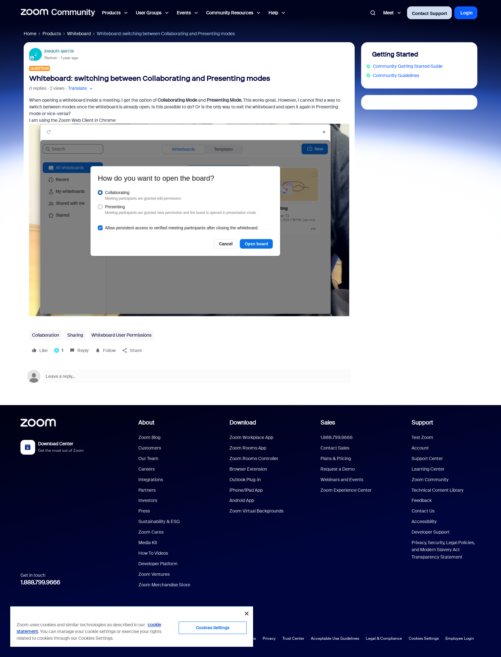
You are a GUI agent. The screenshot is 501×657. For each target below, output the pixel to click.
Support (422, 422)
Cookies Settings (424, 638)
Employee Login (459, 638)
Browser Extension (248, 469)
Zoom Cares (151, 532)
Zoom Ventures (154, 574)
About (146, 422)
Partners (147, 490)
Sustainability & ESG (159, 521)
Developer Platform (158, 564)
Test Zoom (422, 437)
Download (242, 422)
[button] (81, 88)
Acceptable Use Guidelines (335, 638)
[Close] (247, 613)
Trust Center (293, 638)
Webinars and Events (341, 479)
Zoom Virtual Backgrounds (256, 511)
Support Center (427, 458)
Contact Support (429, 13)
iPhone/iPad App (246, 490)
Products (51, 33)
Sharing (75, 335)
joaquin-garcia (59, 51)
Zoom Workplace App (251, 437)
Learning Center (428, 469)
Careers (146, 469)
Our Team (148, 458)
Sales (327, 422)
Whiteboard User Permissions (121, 335)
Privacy (269, 638)
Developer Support (431, 532)
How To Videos (153, 553)
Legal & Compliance (384, 638)
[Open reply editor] (189, 376)
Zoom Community (430, 479)
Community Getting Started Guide (408, 66)
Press (144, 511)
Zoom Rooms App (247, 448)
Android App (241, 500)
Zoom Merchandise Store (164, 585)
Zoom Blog (149, 437)
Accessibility (424, 521)
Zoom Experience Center (346, 490)
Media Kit (147, 542)
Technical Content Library (438, 490)
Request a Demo (337, 469)
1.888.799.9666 (40, 582)
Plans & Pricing (335, 458)
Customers (149, 448)
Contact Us (423, 511)
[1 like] (58, 350)
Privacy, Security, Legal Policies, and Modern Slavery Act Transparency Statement (443, 550)
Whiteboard (79, 33)
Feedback (422, 500)
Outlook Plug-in (245, 479)
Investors (147, 500)
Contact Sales (334, 448)
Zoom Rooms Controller (253, 458)
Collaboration (45, 335)
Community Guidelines (396, 75)
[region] (131, 626)
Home (30, 33)
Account (420, 448)
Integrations (150, 479)
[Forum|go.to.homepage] (57, 13)
